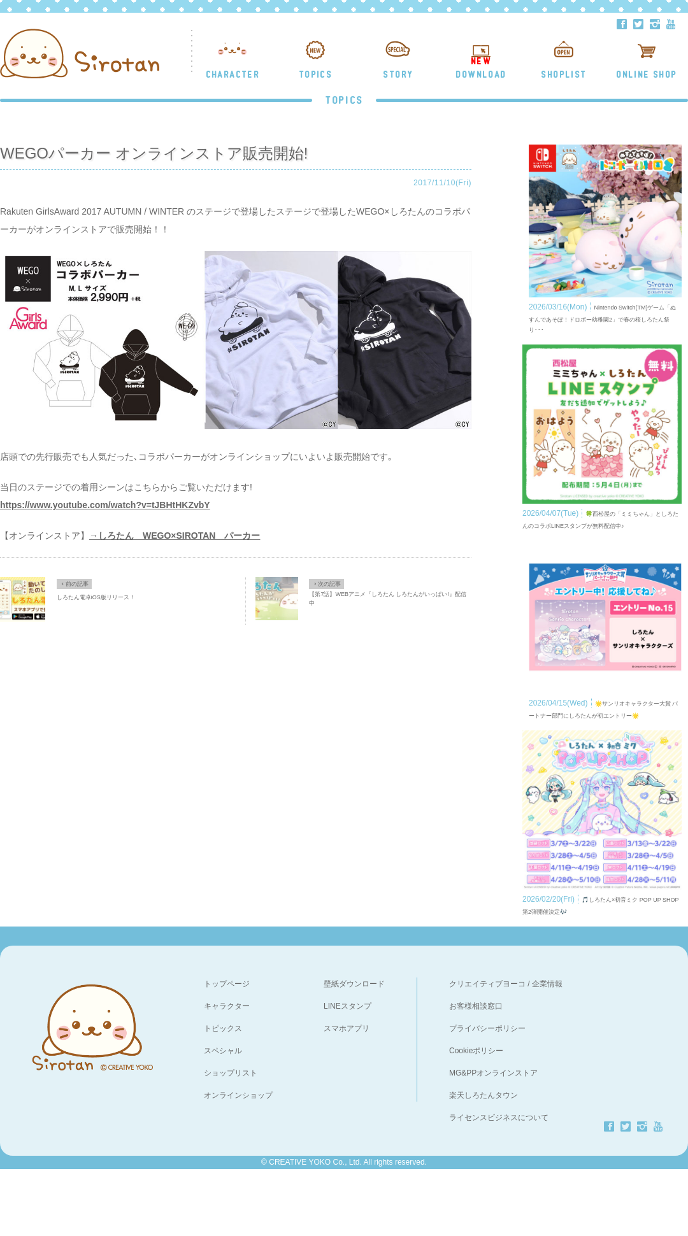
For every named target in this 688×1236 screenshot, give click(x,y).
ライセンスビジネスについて (498, 1183)
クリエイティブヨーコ (487, 1050)
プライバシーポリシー (487, 1094)
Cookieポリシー (476, 1116)
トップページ (227, 1050)
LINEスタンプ (347, 1072)
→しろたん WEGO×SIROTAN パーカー (174, 535)
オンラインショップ (238, 1161)
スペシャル (223, 1116)
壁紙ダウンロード (354, 1050)
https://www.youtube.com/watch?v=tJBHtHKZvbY (105, 505)
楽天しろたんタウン (483, 1161)
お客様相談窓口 (476, 1072)
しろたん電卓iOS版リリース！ (96, 597)
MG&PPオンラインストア (493, 1139)
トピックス (223, 1094)
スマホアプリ (346, 1094)
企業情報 (547, 1050)
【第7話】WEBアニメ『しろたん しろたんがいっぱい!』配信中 (387, 598)
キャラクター (227, 1072)
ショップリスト (230, 1139)
